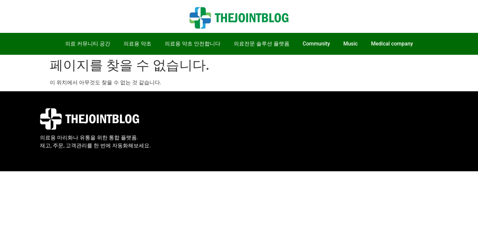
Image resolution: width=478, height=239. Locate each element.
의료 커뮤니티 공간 (87, 43)
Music (350, 43)
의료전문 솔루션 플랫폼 (261, 43)
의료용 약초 (137, 43)
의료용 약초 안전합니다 (192, 43)
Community (316, 43)
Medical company (392, 43)
